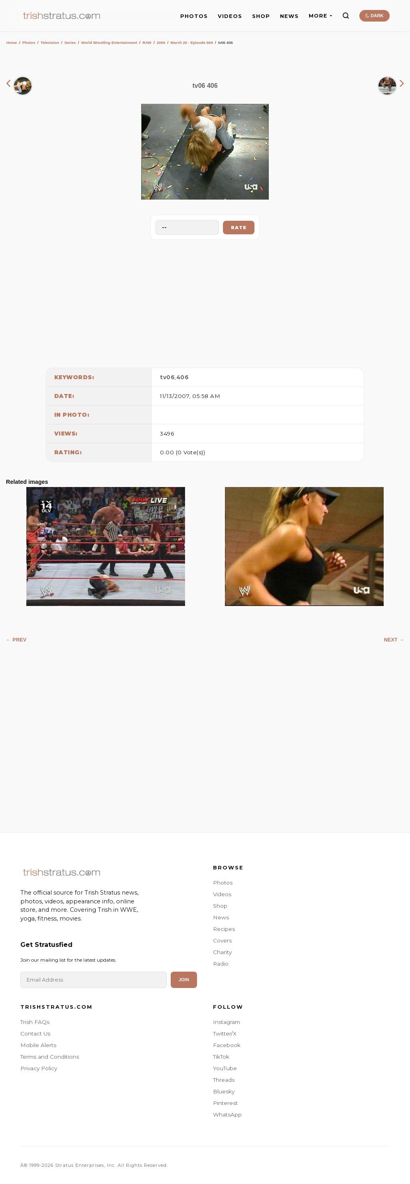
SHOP (261, 16)
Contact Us (35, 1033)
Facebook (226, 1045)
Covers (222, 940)
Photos (28, 42)
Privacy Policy (38, 1068)
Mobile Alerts (38, 1045)
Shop (220, 906)
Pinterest (225, 1103)
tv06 (167, 377)
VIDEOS (230, 16)
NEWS (289, 16)
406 (182, 377)
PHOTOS (194, 16)
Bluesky (224, 1091)
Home (11, 42)
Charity (222, 952)
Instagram (226, 1022)
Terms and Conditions (49, 1056)
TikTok (221, 1056)
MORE (320, 16)
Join (184, 979)
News (221, 917)
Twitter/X (225, 1033)
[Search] (345, 15)
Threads (224, 1080)
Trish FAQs (34, 1022)
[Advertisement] (205, 302)
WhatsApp (227, 1114)
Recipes (224, 929)
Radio (221, 963)
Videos (222, 894)
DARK (374, 15)
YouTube (225, 1068)
